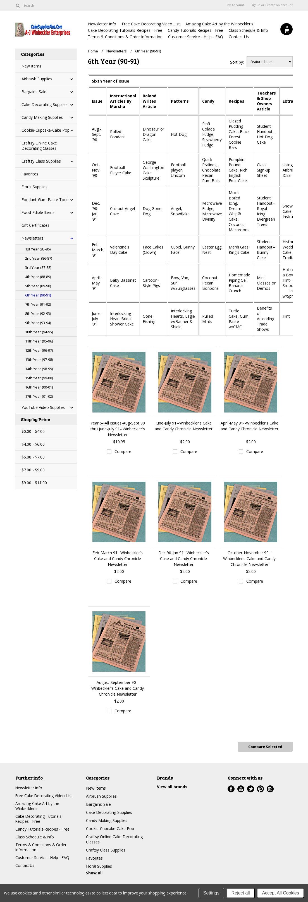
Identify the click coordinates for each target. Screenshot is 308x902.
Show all (94, 872)
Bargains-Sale (34, 91)
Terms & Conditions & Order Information (125, 36)
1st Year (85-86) (38, 249)
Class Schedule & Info (248, 30)
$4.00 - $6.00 (33, 444)
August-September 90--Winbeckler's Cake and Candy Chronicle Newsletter (117, 688)
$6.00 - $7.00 (33, 457)
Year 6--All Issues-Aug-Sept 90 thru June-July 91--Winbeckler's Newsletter (117, 428)
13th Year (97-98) (39, 359)
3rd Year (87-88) (38, 267)
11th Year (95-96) (39, 341)
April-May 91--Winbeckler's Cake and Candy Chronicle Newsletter (249, 425)
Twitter (250, 788)
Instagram (270, 788)
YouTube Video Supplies (43, 407)
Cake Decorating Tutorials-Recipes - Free (125, 30)
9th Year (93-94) (38, 322)
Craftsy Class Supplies (41, 161)
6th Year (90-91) (38, 295)
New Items (31, 66)
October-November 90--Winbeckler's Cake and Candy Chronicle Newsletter (249, 558)
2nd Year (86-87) (38, 258)
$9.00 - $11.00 (34, 482)
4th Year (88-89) (38, 276)
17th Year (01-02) (39, 396)
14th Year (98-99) (39, 368)
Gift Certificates (35, 225)
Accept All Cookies (280, 893)
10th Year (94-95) (39, 331)
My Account (235, 5)
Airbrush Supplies (37, 78)
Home (93, 51)
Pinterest (260, 788)
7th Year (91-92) (38, 304)
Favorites (30, 174)
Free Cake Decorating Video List (151, 23)
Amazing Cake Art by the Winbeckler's (219, 23)
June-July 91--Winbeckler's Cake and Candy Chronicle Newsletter (184, 425)
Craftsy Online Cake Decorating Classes (39, 145)
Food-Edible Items (38, 212)
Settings (211, 893)
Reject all (240, 893)
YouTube (240, 788)
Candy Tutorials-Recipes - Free (195, 30)
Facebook (231, 788)
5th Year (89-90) (38, 285)
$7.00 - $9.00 (33, 469)
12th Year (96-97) (39, 350)
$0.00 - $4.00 (33, 431)
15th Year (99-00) (39, 377)
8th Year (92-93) (38, 313)
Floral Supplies (34, 186)
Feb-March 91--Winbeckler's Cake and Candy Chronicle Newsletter (117, 558)
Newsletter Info (102, 23)
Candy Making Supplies (42, 117)
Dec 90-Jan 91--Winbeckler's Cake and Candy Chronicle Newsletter (183, 558)
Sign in (255, 5)
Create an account (279, 5)
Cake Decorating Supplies (45, 104)
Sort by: (237, 62)
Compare (122, 451)
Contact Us (239, 36)
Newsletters (32, 238)
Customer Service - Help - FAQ (195, 36)
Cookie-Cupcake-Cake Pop (46, 130)
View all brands (172, 786)
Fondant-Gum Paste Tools (46, 199)
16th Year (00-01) (39, 387)
